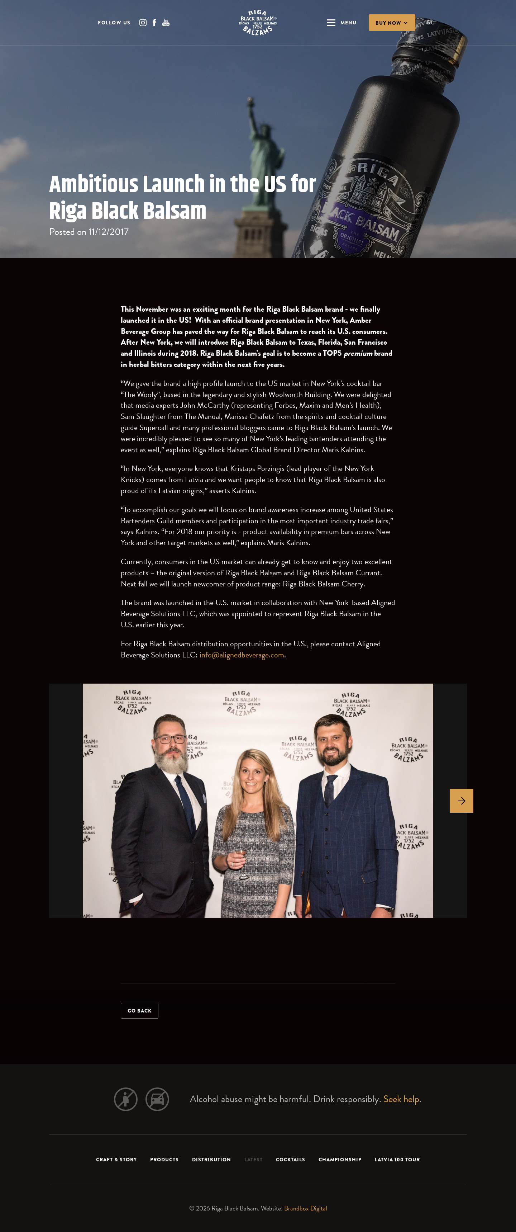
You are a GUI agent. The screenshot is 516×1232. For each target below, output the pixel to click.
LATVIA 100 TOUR (397, 1159)
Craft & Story (116, 1159)
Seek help (401, 1099)
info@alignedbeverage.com (242, 655)
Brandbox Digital (305, 1208)
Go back (140, 1010)
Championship (340, 1159)
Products (164, 1159)
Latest (253, 1159)
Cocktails (290, 1159)
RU (431, 22)
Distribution (211, 1159)
